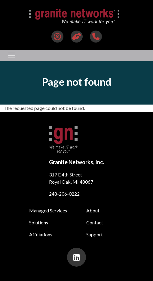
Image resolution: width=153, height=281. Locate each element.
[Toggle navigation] (12, 55)
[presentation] (76, 257)
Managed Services (48, 210)
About (92, 210)
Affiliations (40, 234)
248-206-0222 (64, 194)
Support (94, 234)
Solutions (38, 222)
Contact (94, 222)
